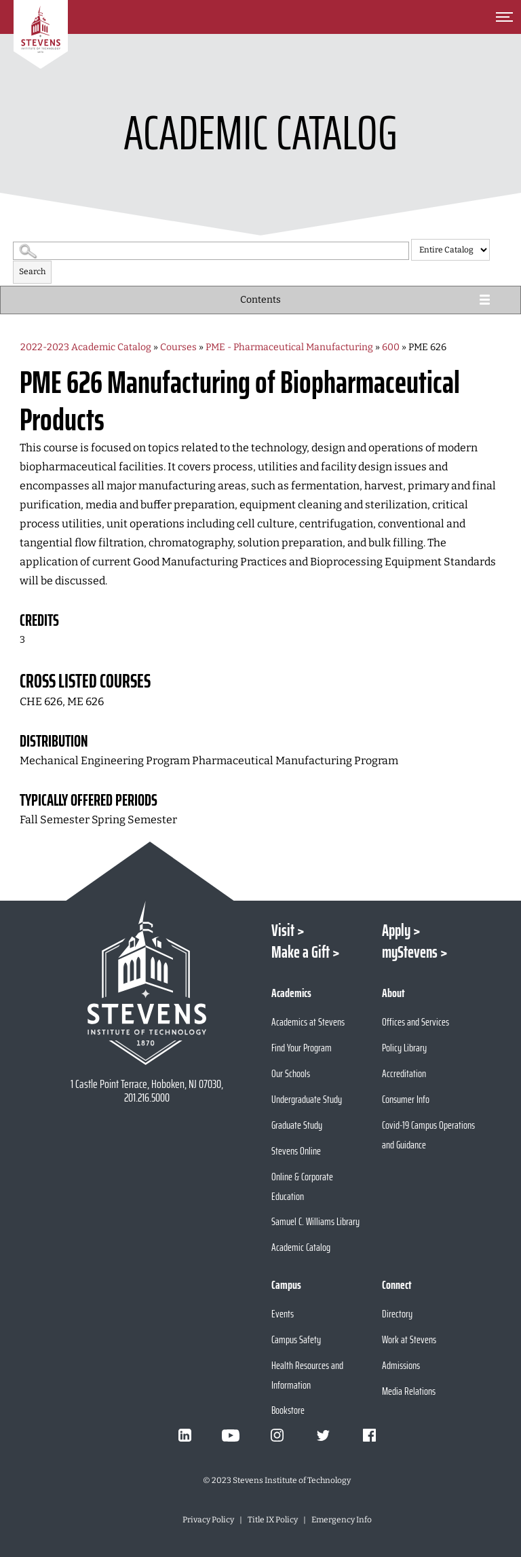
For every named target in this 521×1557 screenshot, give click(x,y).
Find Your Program (301, 1047)
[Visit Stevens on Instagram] (277, 1435)
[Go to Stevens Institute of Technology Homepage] (146, 983)
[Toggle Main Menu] (504, 17)
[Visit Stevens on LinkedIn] (184, 1435)
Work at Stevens (409, 1339)
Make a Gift (300, 952)
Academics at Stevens (308, 1021)
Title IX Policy (273, 1519)
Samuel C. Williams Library (315, 1221)
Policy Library (404, 1047)
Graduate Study (296, 1125)
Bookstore (288, 1410)
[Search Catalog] (211, 251)
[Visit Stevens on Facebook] (369, 1435)
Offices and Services (415, 1021)
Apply (396, 930)
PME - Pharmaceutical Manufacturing (289, 347)
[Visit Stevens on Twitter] (323, 1435)
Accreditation (404, 1073)
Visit (282, 930)
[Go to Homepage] (41, 34)
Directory (397, 1313)
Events (282, 1313)
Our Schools (290, 1073)
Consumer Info (405, 1099)
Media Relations (409, 1391)
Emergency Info (341, 1519)
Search (32, 271)
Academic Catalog (300, 1247)
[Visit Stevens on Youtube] (231, 1435)
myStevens (410, 952)
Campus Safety (296, 1339)
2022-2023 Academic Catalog (85, 347)
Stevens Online (296, 1150)
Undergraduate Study (306, 1099)
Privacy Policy (208, 1519)
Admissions (401, 1365)
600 (391, 347)
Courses (178, 347)
